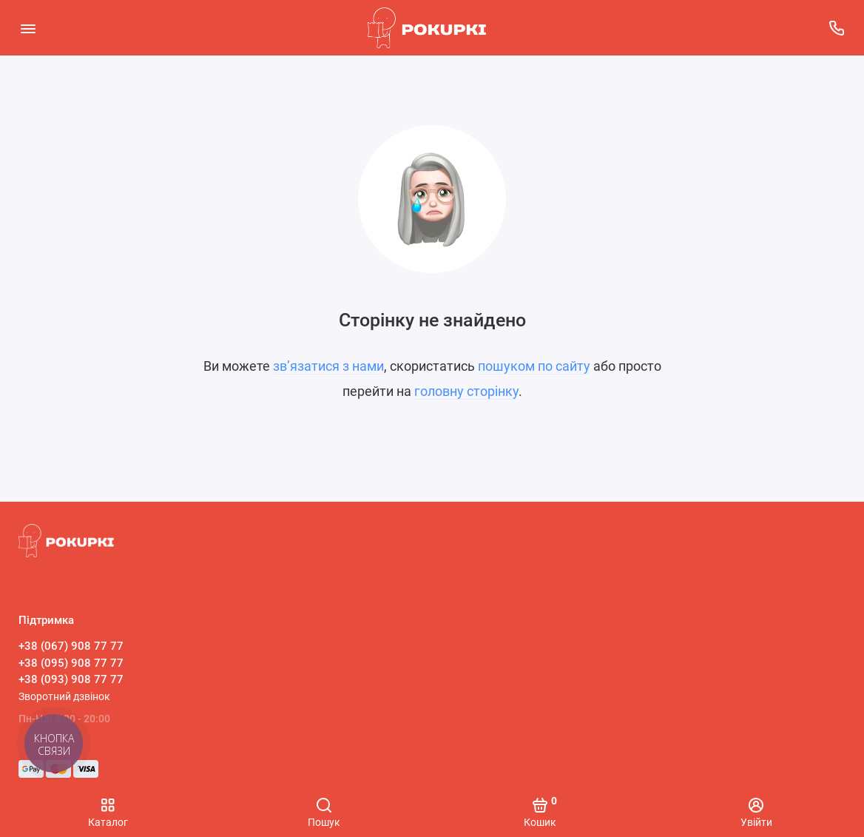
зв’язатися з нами (328, 366)
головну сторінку (466, 391)
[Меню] (27, 28)
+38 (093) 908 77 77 (71, 679)
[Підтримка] (836, 28)
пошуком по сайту (534, 366)
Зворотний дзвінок (64, 696)
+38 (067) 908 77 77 (71, 646)
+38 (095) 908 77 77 (71, 663)
